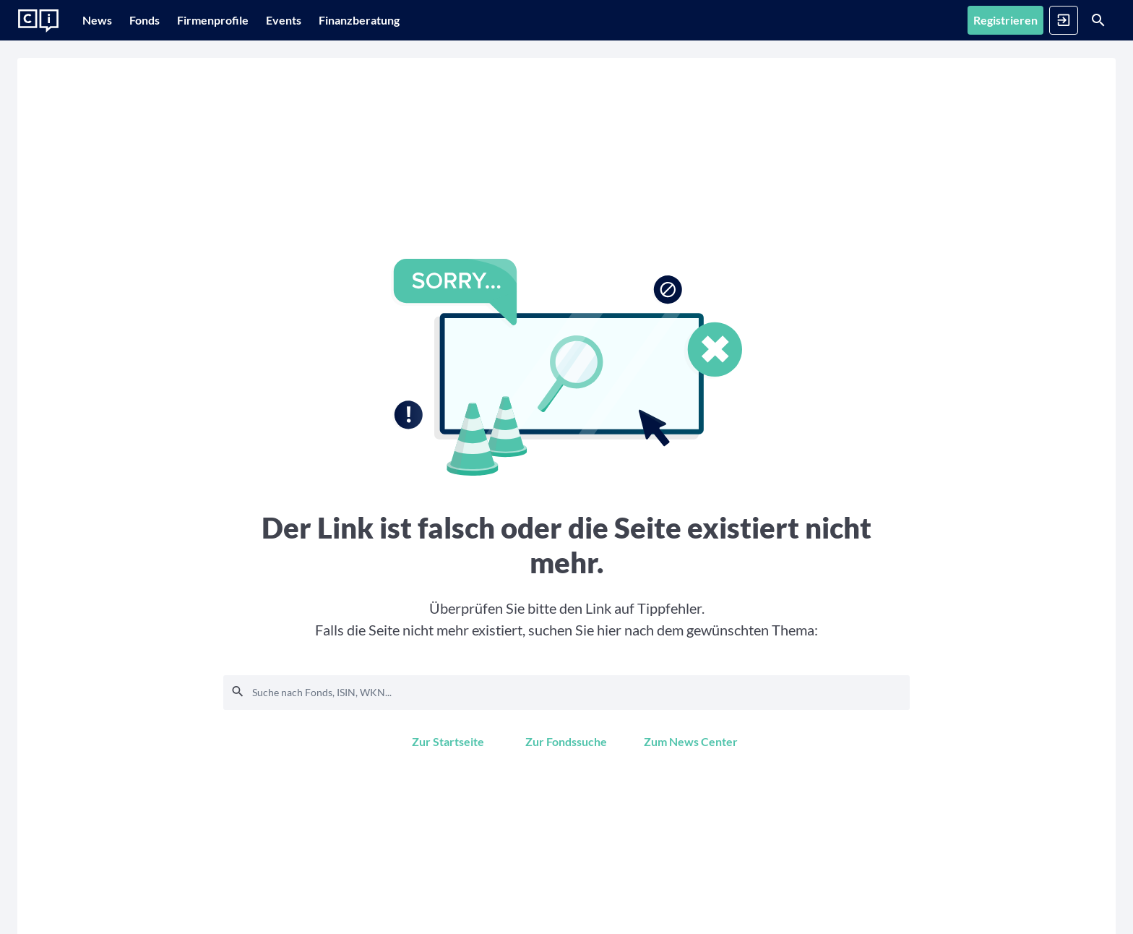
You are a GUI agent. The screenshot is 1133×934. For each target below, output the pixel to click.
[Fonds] (166, 20)
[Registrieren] (931, 20)
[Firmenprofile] (249, 20)
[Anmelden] (1008, 20)
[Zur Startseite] (38, 21)
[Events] (334, 20)
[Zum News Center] (691, 741)
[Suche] (1079, 20)
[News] (104, 20)
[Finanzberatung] (417, 20)
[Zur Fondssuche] (566, 741)
